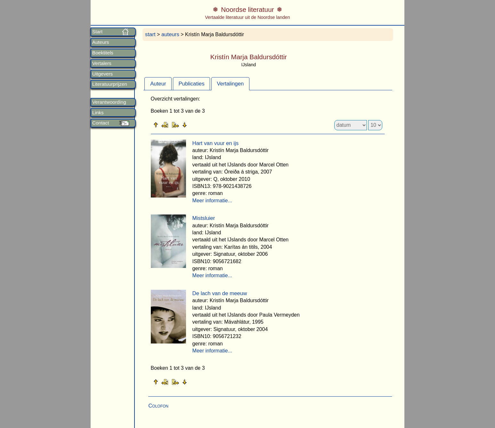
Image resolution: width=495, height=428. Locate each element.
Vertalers (101, 63)
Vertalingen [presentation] (230, 84)
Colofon (158, 406)
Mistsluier (203, 218)
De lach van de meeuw (219, 293)
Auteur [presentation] (158, 84)
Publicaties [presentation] (191, 84)
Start (97, 31)
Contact (100, 122)
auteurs (170, 34)
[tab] (158, 83)
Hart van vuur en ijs (215, 143)
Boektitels (102, 52)
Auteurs (100, 42)
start (150, 34)
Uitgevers (102, 74)
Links (97, 112)
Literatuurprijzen (109, 84)
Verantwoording (109, 102)
